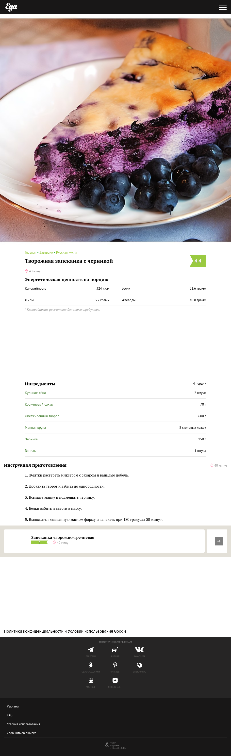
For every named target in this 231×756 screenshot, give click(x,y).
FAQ (10, 715)
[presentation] (219, 541)
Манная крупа (35, 427)
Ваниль (30, 450)
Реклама (13, 706)
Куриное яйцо (35, 392)
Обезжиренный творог (42, 416)
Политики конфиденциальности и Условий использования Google (65, 631)
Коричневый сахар (39, 404)
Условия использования (23, 724)
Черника (31, 439)
